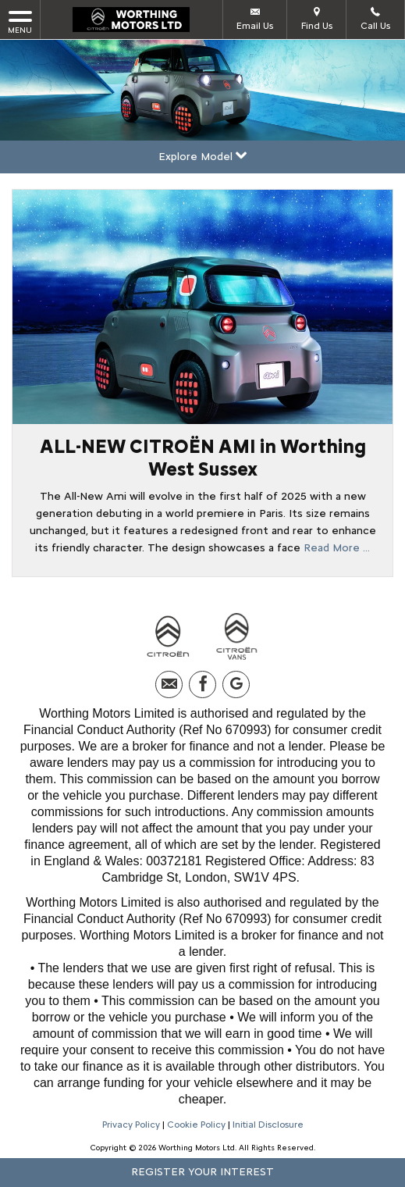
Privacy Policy (131, 1124)
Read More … (337, 547)
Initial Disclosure (268, 1124)
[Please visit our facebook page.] (202, 684)
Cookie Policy (196, 1124)
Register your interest (202, 1171)
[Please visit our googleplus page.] (236, 684)
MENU (20, 21)
